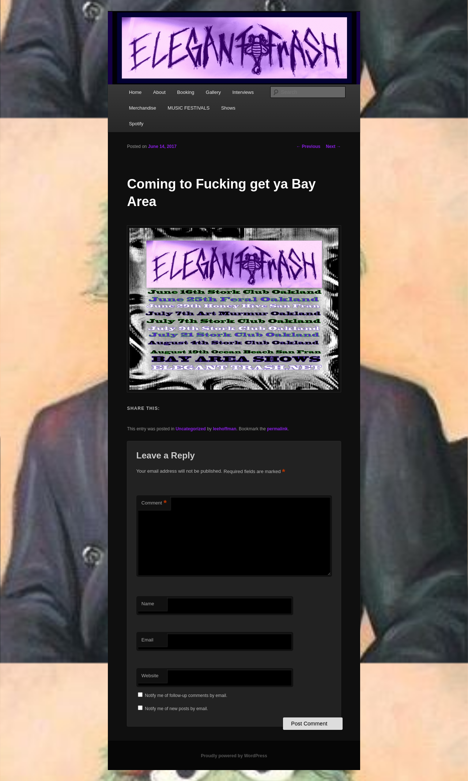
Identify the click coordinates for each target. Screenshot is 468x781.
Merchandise (142, 108)
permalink (277, 428)
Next (333, 146)
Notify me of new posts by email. (176, 708)
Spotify (136, 123)
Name (147, 603)
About (159, 92)
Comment (154, 503)
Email (147, 640)
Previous (308, 146)
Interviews (243, 92)
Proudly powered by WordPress (234, 755)
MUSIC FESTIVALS (189, 108)
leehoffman (224, 428)
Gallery (213, 92)
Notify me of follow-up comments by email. (186, 695)
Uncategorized (191, 428)
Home (135, 92)
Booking (185, 92)
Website (150, 675)
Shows (228, 108)
